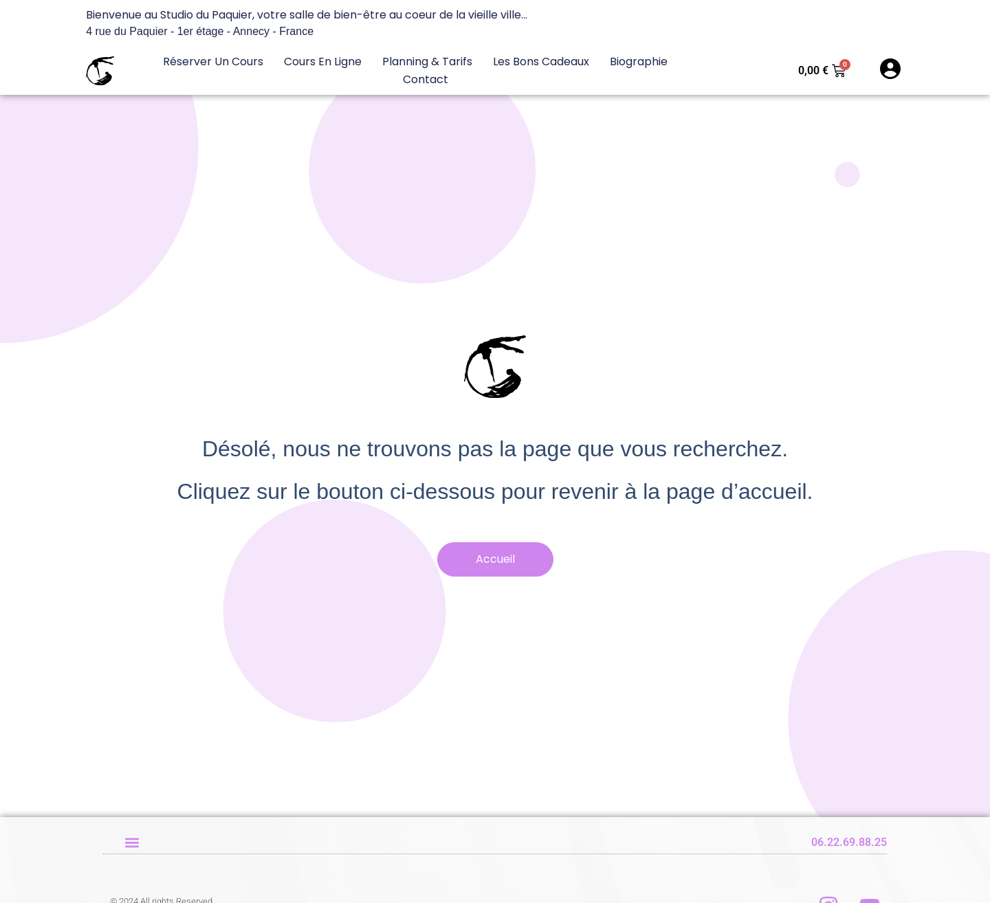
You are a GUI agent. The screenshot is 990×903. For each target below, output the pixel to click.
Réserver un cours (213, 61)
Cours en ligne (323, 61)
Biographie (639, 61)
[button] (131, 842)
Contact (425, 79)
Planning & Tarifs (427, 61)
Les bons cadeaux (541, 61)
